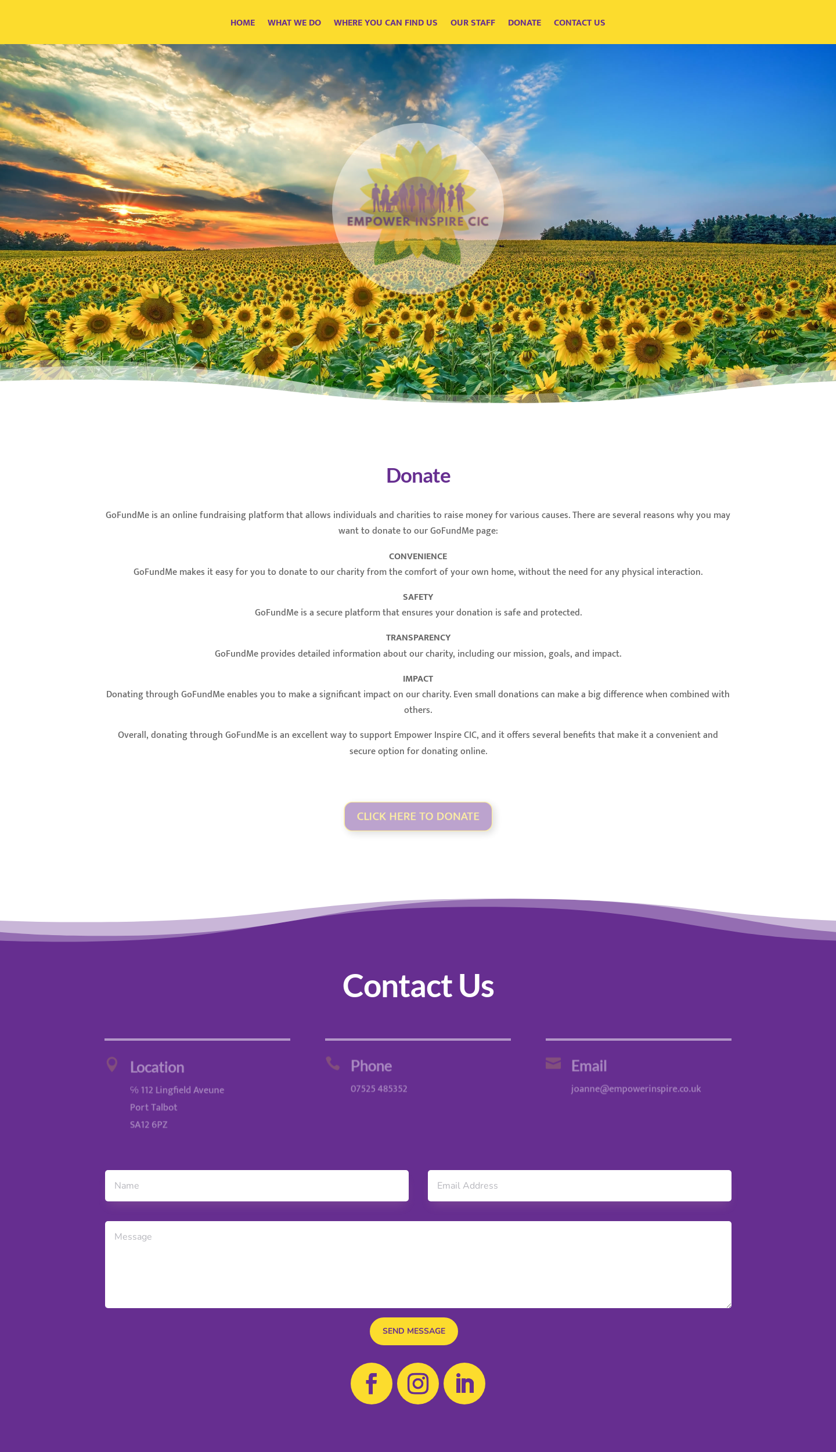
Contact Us (580, 25)
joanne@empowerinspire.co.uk (632, 1088)
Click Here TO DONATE (418, 816)
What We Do (294, 25)
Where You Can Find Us (386, 25)
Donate (524, 25)
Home (242, 25)
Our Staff (473, 25)
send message (414, 1331)
